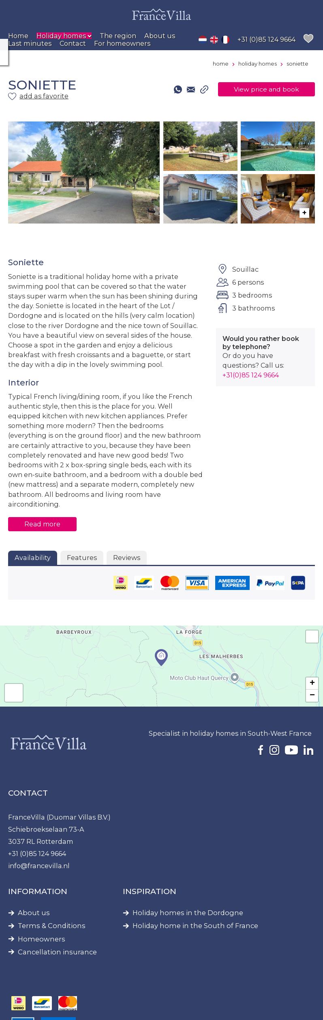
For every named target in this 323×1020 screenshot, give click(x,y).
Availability (33, 558)
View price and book (266, 89)
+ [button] (312, 683)
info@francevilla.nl (39, 866)
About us (34, 913)
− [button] (312, 696)
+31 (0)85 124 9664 (37, 854)
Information (37, 891)
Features (82, 558)
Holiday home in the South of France (195, 926)
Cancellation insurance (57, 952)
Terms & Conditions (52, 926)
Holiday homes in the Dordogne (188, 913)
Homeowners (41, 939)
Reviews (126, 558)
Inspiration (149, 891)
